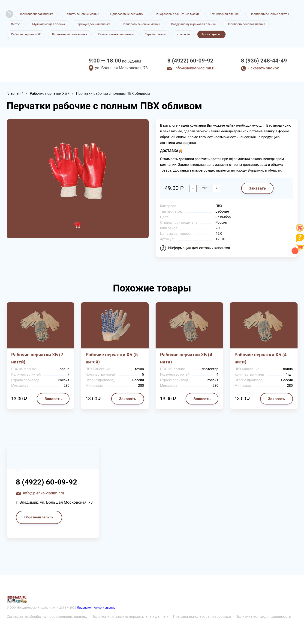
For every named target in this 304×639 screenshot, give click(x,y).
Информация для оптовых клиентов (199, 248)
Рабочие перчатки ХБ (26, 34)
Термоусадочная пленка (93, 24)
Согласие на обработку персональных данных (47, 616)
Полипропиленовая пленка (246, 24)
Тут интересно (211, 34)
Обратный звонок (39, 517)
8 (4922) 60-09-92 (190, 60)
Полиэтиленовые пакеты (116, 34)
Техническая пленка (224, 14)
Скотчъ (16, 24)
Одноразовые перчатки (126, 14)
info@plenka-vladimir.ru (195, 68)
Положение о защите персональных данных (129, 616)
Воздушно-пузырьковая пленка (193, 24)
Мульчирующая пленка (48, 24)
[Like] (300, 231)
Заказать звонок (263, 68)
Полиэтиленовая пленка (36, 14)
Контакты (183, 34)
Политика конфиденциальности (263, 616)
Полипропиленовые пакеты (269, 14)
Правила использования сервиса (202, 616)
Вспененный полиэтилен (69, 34)
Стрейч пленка (155, 34)
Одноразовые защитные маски (177, 14)
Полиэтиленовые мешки (81, 14)
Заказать (257, 188)
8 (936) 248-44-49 (264, 60)
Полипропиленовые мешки (140, 24)
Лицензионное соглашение (96, 607)
